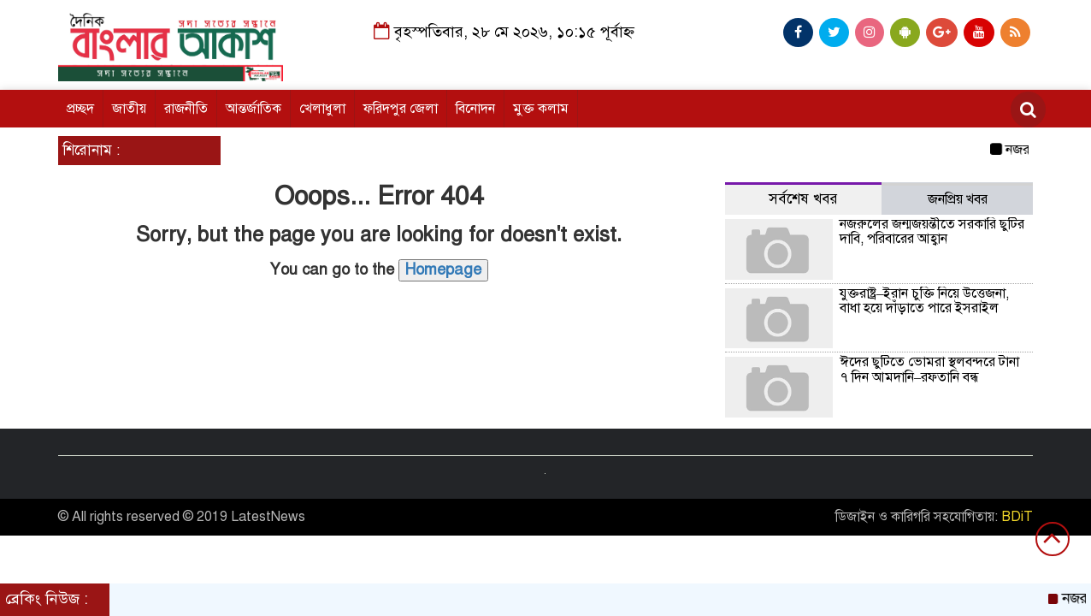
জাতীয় (129, 108)
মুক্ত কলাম (541, 108)
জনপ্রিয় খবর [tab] (958, 199)
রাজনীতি (186, 108)
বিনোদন (475, 108)
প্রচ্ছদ (80, 108)
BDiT (1017, 516)
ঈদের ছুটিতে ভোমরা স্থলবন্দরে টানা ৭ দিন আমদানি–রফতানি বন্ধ (929, 369)
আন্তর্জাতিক (253, 108)
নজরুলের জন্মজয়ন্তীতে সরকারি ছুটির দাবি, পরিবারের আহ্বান (932, 232)
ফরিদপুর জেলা (400, 108)
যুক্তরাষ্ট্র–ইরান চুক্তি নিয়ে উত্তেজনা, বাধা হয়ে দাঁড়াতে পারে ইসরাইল (924, 301)
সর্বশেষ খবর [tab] (803, 199)
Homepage (443, 269)
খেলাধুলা (322, 108)
